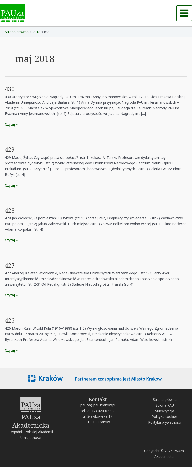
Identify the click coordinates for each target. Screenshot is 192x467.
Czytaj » (11, 124)
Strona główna (165, 399)
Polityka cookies (165, 416)
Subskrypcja (164, 411)
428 (10, 210)
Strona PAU (165, 405)
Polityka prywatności (164, 422)
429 (10, 149)
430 (10, 89)
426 (10, 320)
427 (10, 265)
